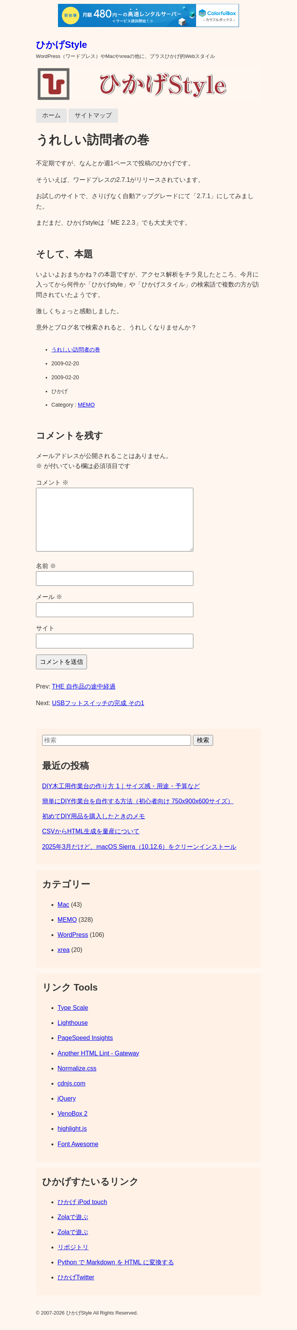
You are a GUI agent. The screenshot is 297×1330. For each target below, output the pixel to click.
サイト (45, 628)
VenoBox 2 (72, 1113)
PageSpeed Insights (85, 1038)
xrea (64, 950)
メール (49, 597)
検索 (203, 740)
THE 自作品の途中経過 (83, 686)
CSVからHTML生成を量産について (91, 831)
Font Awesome (78, 1144)
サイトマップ (93, 115)
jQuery (67, 1098)
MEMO (86, 405)
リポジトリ (73, 1247)
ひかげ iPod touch (82, 1202)
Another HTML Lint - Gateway (98, 1053)
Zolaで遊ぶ (73, 1217)
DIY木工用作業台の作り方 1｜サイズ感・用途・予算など (121, 786)
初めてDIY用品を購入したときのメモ (93, 816)
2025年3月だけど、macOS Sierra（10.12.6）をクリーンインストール (139, 846)
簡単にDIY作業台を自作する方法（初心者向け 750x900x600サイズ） (138, 801)
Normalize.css (77, 1068)
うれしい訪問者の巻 (75, 349)
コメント (52, 482)
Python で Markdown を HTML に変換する (116, 1262)
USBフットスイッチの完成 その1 (98, 703)
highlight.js (72, 1128)
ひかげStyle (61, 44)
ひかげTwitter (76, 1277)
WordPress (73, 934)
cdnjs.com (71, 1083)
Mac (63, 904)
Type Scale (73, 1007)
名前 (46, 566)
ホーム (51, 115)
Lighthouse (73, 1023)
